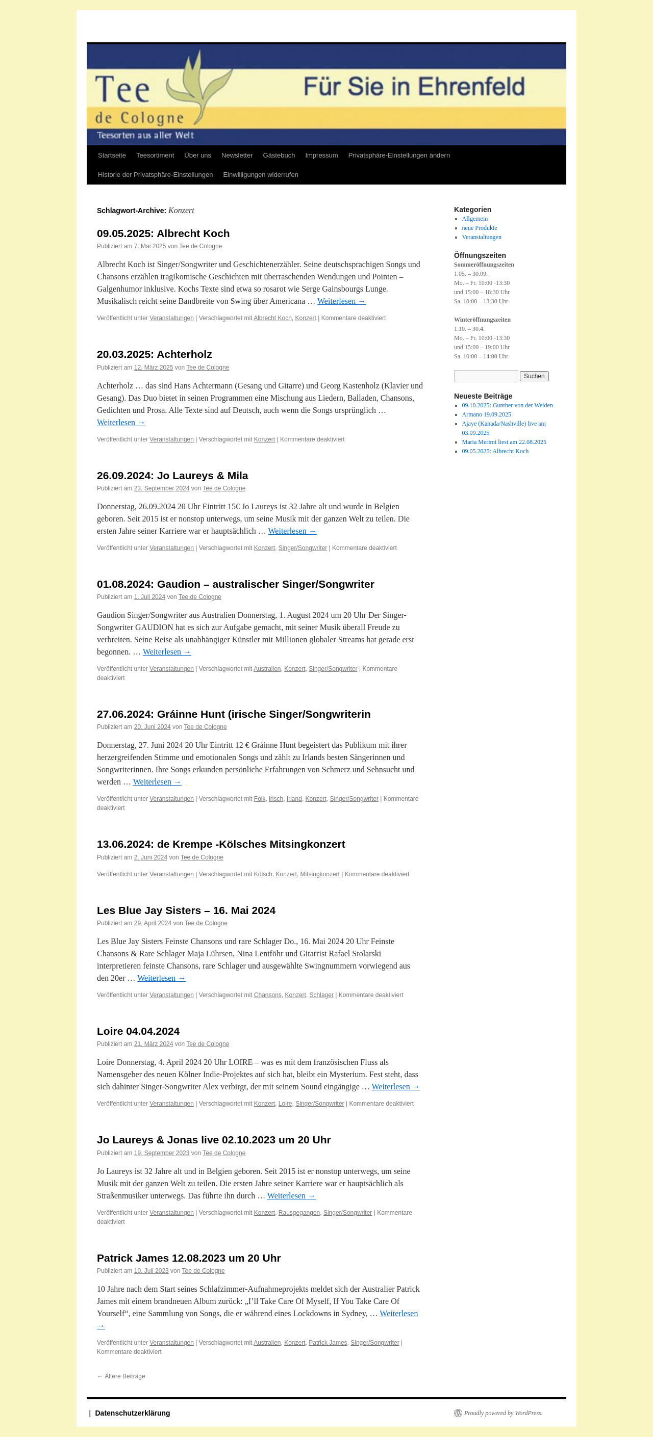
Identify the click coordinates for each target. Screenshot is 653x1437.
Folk (260, 798)
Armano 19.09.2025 (486, 414)
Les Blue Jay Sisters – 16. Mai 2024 (186, 910)
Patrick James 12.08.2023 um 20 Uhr (189, 1258)
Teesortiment (155, 155)
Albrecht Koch (273, 318)
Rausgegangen (299, 1212)
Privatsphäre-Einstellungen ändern (399, 155)
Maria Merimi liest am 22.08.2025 (504, 442)
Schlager (322, 995)
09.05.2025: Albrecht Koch (163, 233)
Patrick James (328, 1342)
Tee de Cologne (200, 246)
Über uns (197, 155)
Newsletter (237, 155)
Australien (267, 668)
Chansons (268, 995)
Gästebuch (279, 155)
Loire (285, 1103)
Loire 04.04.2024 (138, 1031)
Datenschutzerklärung (132, 1413)
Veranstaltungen (171, 318)
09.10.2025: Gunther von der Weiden (507, 405)
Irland (294, 798)
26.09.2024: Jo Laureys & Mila (172, 475)
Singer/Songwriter (303, 548)
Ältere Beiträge (121, 1376)
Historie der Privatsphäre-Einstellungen (155, 174)
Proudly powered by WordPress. (503, 1413)
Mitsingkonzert (320, 874)
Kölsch (263, 874)
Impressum (321, 155)
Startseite (112, 155)
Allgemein (475, 218)
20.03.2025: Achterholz (154, 354)
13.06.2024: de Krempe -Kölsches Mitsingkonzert (221, 844)
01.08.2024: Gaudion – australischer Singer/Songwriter (235, 584)
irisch (276, 798)
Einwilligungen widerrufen (260, 174)
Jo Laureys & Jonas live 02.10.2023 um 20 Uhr (214, 1139)
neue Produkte (479, 227)
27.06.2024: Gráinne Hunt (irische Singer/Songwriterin (234, 714)
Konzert (305, 318)
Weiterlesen (341, 301)
